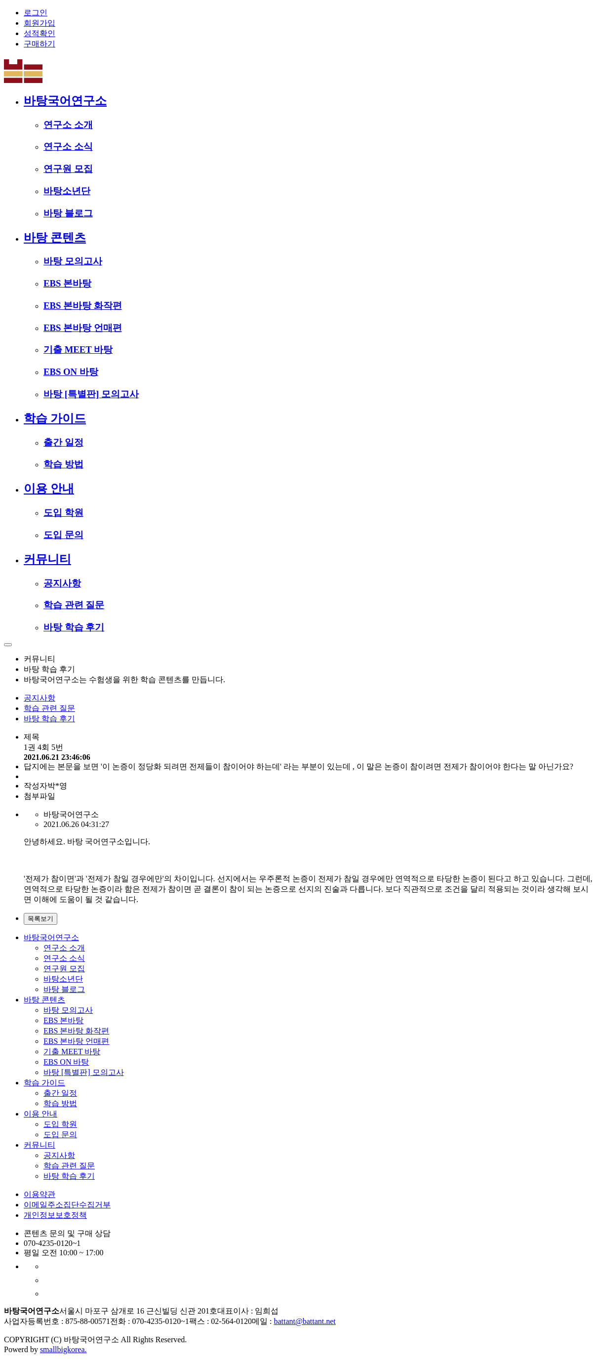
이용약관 (39, 1194)
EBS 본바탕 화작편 (82, 305)
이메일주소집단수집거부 (67, 1204)
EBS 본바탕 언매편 (82, 328)
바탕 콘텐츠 (55, 237)
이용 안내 (49, 488)
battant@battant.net (304, 1321)
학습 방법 (63, 464)
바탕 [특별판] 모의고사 (91, 394)
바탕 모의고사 (72, 261)
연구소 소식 (68, 146)
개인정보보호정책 (55, 1215)
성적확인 (39, 33)
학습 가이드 (55, 418)
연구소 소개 (68, 125)
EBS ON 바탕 (70, 372)
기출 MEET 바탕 (78, 349)
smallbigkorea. (63, 1349)
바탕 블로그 (68, 213)
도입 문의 (63, 535)
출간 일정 (63, 442)
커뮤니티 (47, 559)
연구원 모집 (68, 169)
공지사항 (62, 583)
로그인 (35, 12)
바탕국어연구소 (65, 100)
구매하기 (39, 44)
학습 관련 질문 (73, 605)
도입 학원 (63, 512)
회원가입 (39, 23)
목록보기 (40, 918)
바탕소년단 (66, 191)
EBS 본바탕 (67, 283)
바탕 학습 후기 (73, 627)
